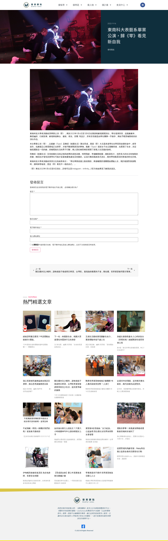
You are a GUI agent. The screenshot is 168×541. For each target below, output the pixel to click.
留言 (32, 191)
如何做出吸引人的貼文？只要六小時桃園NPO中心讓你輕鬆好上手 (67, 431)
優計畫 (107, 5)
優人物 (92, 5)
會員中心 (122, 5)
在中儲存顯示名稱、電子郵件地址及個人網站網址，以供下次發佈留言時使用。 (64, 245)
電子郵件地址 (35, 227)
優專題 (77, 5)
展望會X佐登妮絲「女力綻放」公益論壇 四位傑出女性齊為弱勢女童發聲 (99, 431)
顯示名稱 (34, 219)
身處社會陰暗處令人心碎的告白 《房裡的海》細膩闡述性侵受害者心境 (130, 339)
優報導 (63, 5)
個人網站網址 (35, 236)
